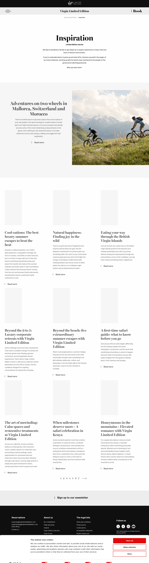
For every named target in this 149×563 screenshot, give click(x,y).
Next (85, 478)
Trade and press (49, 525)
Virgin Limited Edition (74, 11)
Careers (46, 528)
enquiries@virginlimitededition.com (23, 522)
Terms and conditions (84, 522)
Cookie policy (81, 528)
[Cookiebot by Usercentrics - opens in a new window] (15, 558)
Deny (129, 548)
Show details (122, 558)
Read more (39, 146)
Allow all (129, 535)
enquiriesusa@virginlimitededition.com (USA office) (25, 525)
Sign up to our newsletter (72, 497)
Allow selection (129, 542)
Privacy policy (81, 525)
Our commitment (49, 522)
